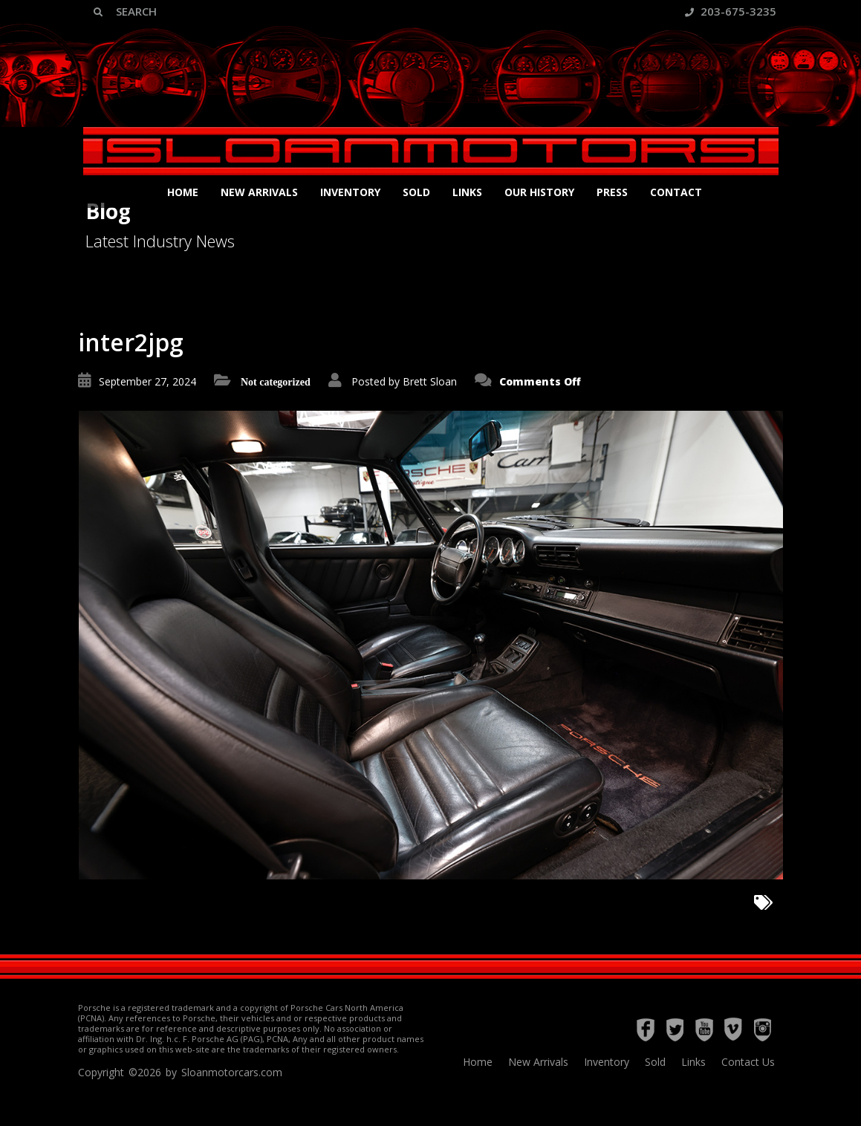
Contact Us (748, 1062)
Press (612, 192)
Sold (416, 192)
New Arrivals (259, 192)
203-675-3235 (730, 11)
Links (467, 192)
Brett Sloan (430, 381)
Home (182, 192)
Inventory (350, 192)
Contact (676, 192)
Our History (539, 192)
